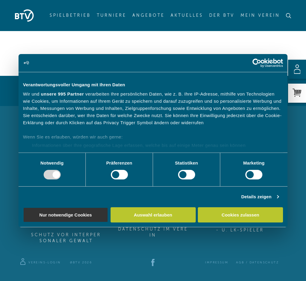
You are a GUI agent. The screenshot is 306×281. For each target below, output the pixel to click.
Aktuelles (187, 15)
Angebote (148, 15)
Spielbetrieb (70, 15)
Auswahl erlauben (153, 214)
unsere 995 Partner (62, 93)
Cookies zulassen (240, 214)
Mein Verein (260, 15)
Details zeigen (256, 196)
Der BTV (222, 15)
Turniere (111, 15)
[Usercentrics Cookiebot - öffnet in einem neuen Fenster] (257, 62)
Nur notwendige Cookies (65, 214)
